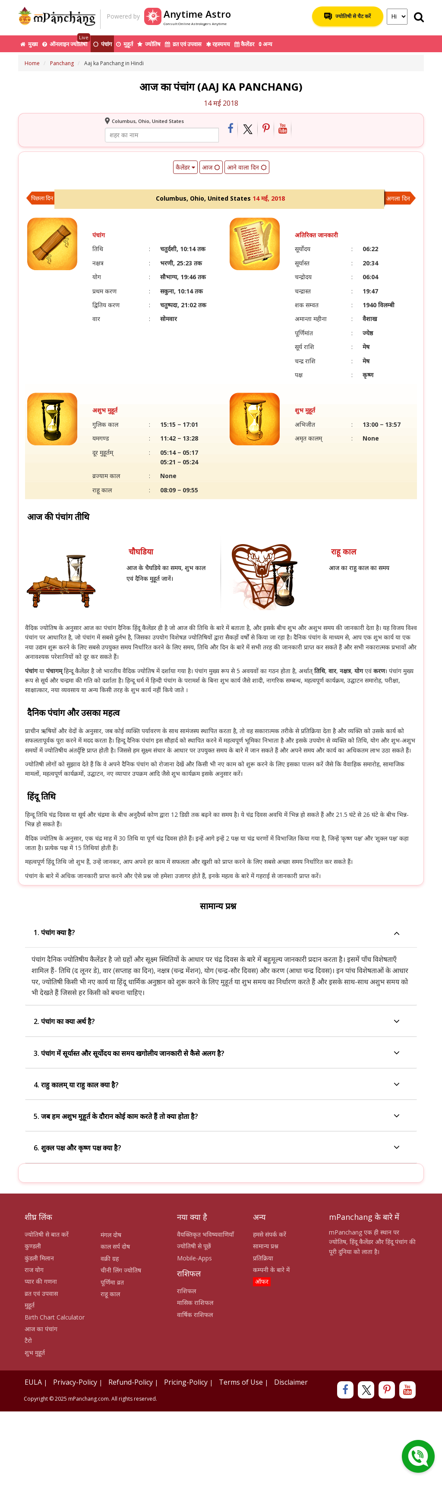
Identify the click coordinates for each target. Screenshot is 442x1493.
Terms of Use (241, 1382)
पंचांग (102, 44)
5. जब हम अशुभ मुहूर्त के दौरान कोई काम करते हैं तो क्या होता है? (217, 1116)
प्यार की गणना (41, 1281)
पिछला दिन (42, 198)
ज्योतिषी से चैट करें (347, 16)
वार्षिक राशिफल (195, 1314)
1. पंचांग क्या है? (217, 932)
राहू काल (110, 1294)
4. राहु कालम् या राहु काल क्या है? (217, 1085)
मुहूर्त (124, 44)
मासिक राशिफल (195, 1302)
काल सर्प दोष (115, 1246)
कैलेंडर (244, 44)
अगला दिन (398, 198)
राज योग (34, 1270)
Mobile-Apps (194, 1258)
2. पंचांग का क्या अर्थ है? (217, 1022)
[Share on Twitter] (248, 129)
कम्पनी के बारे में (271, 1270)
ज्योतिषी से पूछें (194, 1246)
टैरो (28, 1340)
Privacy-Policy (75, 1382)
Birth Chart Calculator (55, 1317)
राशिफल (186, 1291)
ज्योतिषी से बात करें (47, 1234)
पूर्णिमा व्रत (112, 1282)
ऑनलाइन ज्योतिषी (66, 41)
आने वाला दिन (247, 167)
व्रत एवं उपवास (183, 44)
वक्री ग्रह (110, 1258)
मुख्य (29, 44)
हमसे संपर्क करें (269, 1234)
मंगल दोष (111, 1235)
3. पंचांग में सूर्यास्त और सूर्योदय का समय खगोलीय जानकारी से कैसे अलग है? (217, 1053)
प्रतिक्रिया (263, 1258)
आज (211, 167)
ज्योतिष (149, 44)
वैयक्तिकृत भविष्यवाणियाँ (205, 1234)
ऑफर (261, 1281)
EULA (33, 1382)
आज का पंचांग (41, 1329)
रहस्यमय (218, 44)
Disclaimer (291, 1382)
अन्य (265, 44)
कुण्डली (33, 1246)
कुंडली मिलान (39, 1258)
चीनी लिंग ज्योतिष (121, 1270)
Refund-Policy (130, 1382)
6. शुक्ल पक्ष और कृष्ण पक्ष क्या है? (217, 1148)
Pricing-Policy (186, 1382)
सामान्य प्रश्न (265, 1246)
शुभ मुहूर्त (35, 1352)
